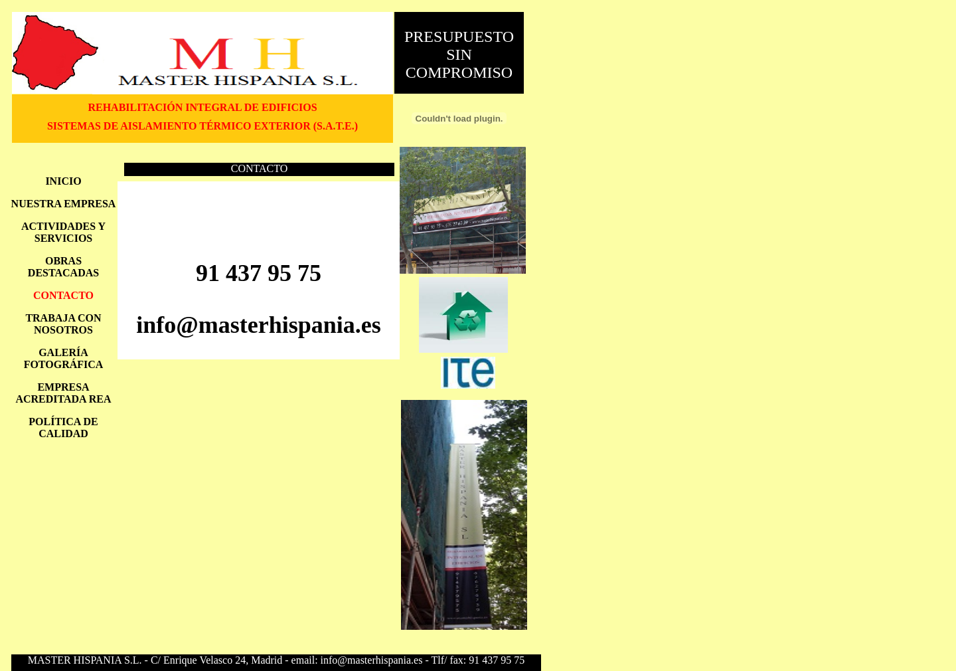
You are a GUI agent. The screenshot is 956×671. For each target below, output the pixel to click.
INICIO (63, 181)
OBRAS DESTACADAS (63, 266)
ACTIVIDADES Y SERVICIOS (63, 232)
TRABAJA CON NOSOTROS (63, 324)
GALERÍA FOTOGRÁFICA (64, 358)
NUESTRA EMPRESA (63, 203)
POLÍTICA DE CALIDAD (63, 427)
